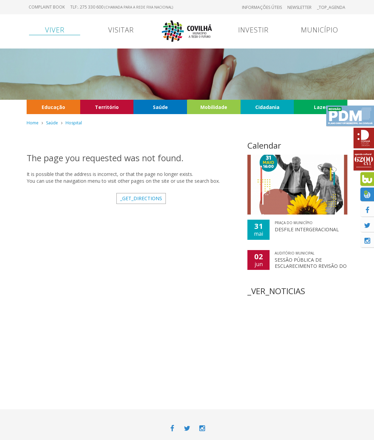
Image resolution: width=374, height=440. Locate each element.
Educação (53, 107)
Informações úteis (262, 7)
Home (33, 123)
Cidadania (267, 107)
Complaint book (47, 7)
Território (107, 107)
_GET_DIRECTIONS (141, 198)
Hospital (74, 123)
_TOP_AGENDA (331, 7)
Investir (253, 30)
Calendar (264, 145)
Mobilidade (213, 107)
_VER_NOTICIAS (276, 291)
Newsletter (299, 7)
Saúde (160, 107)
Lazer (321, 107)
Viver (54, 30)
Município (319, 30)
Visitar (121, 30)
